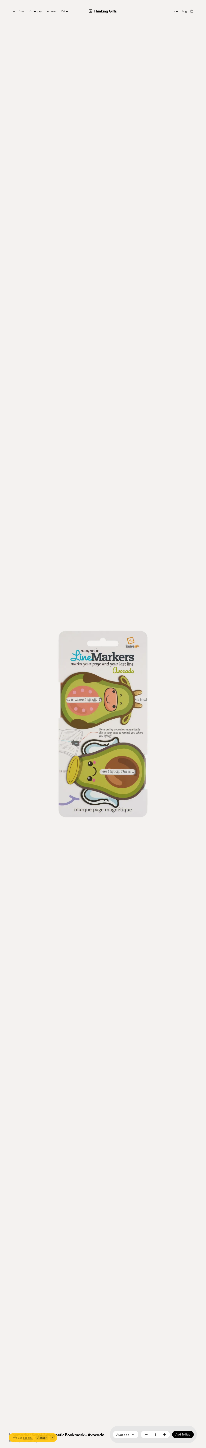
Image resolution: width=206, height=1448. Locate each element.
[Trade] (174, 11)
